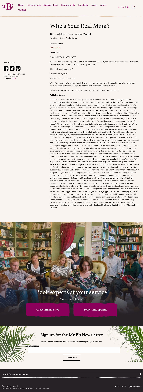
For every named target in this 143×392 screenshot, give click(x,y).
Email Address (32, 346)
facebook (122, 387)
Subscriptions (34, 5)
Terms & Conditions (42, 388)
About (103, 5)
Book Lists (83, 5)
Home (21, 5)
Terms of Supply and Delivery (23, 388)
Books (14, 78)
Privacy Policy (6, 388)
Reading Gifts (68, 5)
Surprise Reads (51, 5)
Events (94, 5)
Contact (22, 10)
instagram (136, 387)
